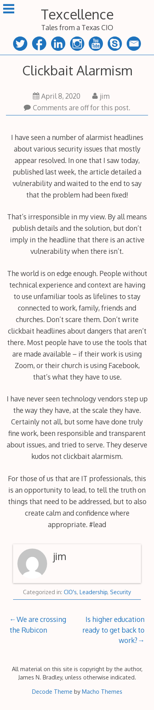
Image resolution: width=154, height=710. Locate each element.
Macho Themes (102, 691)
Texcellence (77, 14)
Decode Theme (52, 691)
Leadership (93, 592)
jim (101, 96)
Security (120, 592)
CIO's (70, 592)
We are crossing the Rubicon (38, 624)
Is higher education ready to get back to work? (113, 630)
